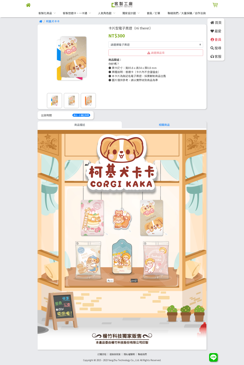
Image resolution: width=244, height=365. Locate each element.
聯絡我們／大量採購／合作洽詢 (187, 13)
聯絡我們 (142, 354)
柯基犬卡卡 (53, 21)
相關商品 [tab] (164, 125)
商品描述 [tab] (79, 125)
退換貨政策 (114, 354)
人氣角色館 (105, 13)
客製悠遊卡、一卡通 (75, 13)
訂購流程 (101, 354)
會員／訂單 (153, 13)
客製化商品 (45, 13)
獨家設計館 (129, 13)
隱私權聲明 (129, 354)
